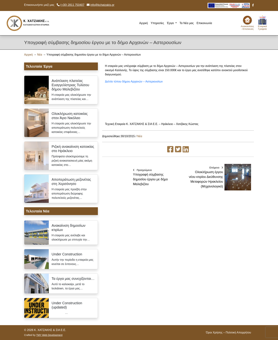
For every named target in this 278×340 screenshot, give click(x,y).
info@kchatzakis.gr (102, 4)
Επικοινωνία (204, 23)
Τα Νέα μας (187, 23)
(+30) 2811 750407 (72, 4)
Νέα (39, 54)
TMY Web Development (49, 335)
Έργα (170, 23)
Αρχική (143, 23)
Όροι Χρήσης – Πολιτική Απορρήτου (228, 332)
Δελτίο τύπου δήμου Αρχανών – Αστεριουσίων (134, 81)
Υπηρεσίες (157, 23)
